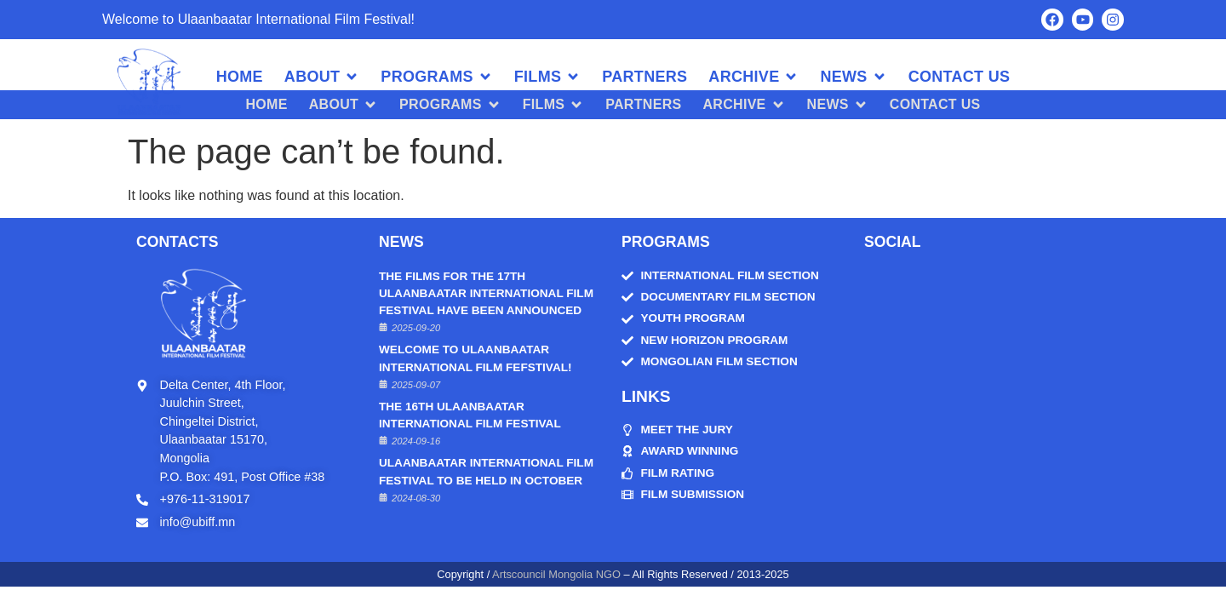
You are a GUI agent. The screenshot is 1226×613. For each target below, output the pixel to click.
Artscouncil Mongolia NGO (556, 574)
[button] (322, 77)
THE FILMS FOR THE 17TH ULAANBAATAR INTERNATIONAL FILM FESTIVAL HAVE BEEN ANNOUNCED (486, 293)
